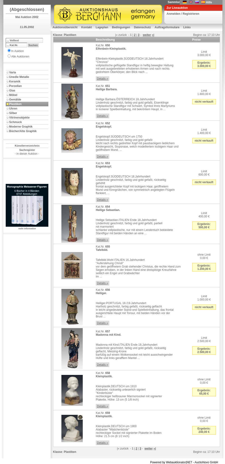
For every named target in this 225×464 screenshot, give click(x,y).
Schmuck (15, 122)
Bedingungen (121, 27)
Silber (13, 113)
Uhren (13, 108)
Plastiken (15, 104)
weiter (147, 35)
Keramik (14, 81)
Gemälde (15, 99)
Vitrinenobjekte (19, 117)
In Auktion (17, 51)
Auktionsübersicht (65, 27)
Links (187, 27)
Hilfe (209, 2)
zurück (122, 35)
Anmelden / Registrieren (183, 13)
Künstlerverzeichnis (27, 145)
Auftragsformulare (167, 27)
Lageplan (102, 27)
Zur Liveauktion (177, 8)
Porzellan (15, 86)
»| (153, 35)
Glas (12, 90)
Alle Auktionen (20, 56)
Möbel (13, 95)
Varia (12, 72)
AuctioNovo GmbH (206, 462)
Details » (102, 78)
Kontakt (86, 27)
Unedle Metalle (19, 77)
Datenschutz (142, 27)
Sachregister (27, 149)
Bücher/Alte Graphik (23, 131)
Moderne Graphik (21, 126)
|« (116, 35)
